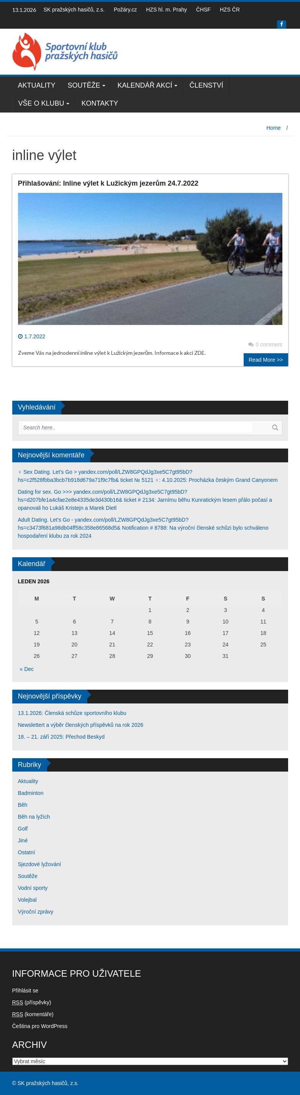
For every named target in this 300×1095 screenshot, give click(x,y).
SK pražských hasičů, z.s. (74, 10)
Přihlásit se (25, 990)
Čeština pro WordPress (39, 1026)
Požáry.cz (125, 10)
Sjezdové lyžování (39, 864)
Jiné (23, 840)
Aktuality (37, 85)
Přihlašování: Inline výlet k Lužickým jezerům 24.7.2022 (108, 183)
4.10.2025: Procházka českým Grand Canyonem (220, 480)
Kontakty (100, 103)
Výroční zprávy (36, 912)
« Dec (27, 669)
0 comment (265, 344)
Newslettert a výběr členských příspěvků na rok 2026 (81, 725)
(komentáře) (33, 1014)
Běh (23, 805)
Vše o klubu (41, 103)
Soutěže (84, 85)
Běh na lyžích (34, 817)
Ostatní (26, 852)
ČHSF (203, 10)
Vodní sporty (33, 888)
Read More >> (266, 360)
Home (273, 128)
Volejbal (27, 900)
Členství (206, 85)
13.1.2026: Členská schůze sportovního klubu (72, 713)
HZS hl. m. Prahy (166, 10)
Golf (23, 829)
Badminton (31, 793)
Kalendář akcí (145, 85)
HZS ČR (230, 10)
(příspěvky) (31, 1002)
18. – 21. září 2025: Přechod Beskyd (61, 737)
